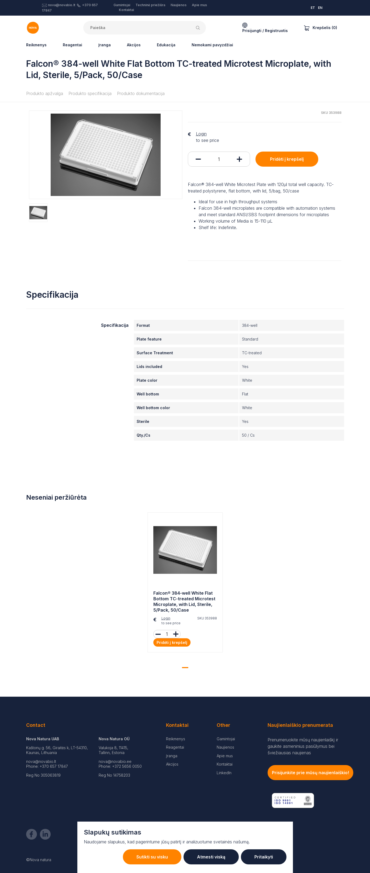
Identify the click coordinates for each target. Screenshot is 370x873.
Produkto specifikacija (90, 93)
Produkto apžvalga (44, 93)
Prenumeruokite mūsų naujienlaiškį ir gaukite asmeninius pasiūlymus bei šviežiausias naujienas (303, 746)
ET (313, 8)
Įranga (104, 45)
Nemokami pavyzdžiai (212, 45)
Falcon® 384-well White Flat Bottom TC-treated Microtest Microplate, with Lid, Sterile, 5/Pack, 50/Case (184, 601)
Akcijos (134, 45)
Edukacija (166, 45)
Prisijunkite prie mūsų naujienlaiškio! (310, 772)
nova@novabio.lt (61, 5)
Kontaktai (126, 10)
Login (201, 133)
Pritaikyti (263, 857)
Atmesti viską (211, 857)
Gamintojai (121, 5)
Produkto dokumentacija (141, 93)
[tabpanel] (185, 583)
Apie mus (199, 5)
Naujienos (178, 5)
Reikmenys (36, 45)
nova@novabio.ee (115, 761)
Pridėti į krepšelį (287, 159)
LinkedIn (224, 772)
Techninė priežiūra (150, 5)
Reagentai (72, 45)
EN (320, 8)
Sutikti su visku (152, 857)
